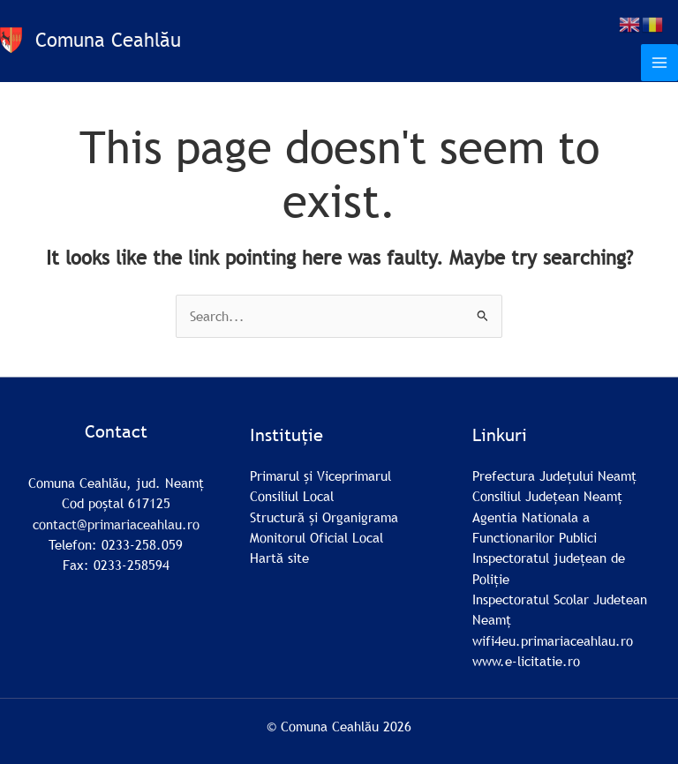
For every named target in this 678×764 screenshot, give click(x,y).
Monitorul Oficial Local (316, 537)
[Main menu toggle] (659, 62)
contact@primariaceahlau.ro (116, 524)
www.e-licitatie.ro (526, 661)
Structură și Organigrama (324, 517)
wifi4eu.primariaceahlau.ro (552, 640)
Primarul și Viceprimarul (320, 475)
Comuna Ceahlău (108, 40)
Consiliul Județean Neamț (547, 496)
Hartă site (279, 557)
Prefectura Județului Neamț (554, 475)
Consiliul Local (292, 496)
